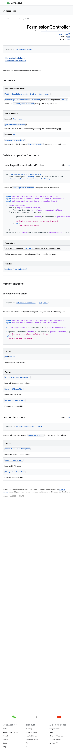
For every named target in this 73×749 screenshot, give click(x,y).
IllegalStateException (15, 400)
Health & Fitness (31, 736)
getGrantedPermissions (15, 125)
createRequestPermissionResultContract (22, 100)
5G (27, 747)
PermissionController (23, 49)
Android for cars (55, 739)
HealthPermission (35, 144)
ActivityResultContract (15, 94)
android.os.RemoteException (17, 377)
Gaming (29, 729)
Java (68, 39)
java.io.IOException (14, 389)
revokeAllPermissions (14, 140)
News (5, 743)
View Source (63, 34)
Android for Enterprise (10, 732)
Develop (21, 19)
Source (5, 739)
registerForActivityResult (16, 269)
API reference (9, 11)
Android (6, 729)
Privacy (28, 743)
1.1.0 (68, 37)
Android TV (54, 743)
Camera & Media (32, 739)
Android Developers (9, 19)
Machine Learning (32, 732)
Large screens (55, 729)
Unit (15, 134)
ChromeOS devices (56, 736)
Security (6, 736)
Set (27, 94)
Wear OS (53, 732)
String (33, 94)
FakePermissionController (15, 61)
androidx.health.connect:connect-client (55, 31)
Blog (4, 747)
